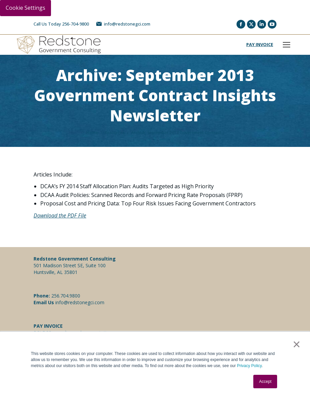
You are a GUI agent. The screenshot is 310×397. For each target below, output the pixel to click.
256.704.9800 (65, 295)
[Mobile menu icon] (286, 44)
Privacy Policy (249, 365)
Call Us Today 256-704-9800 (61, 24)
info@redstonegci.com (123, 24)
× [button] (296, 344)
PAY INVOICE (259, 44)
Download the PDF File (60, 215)
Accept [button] (265, 381)
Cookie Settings (25, 7)
